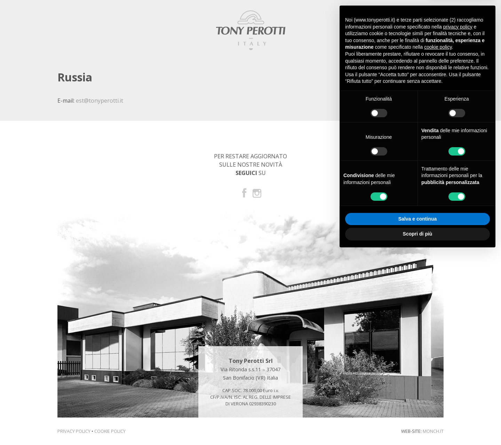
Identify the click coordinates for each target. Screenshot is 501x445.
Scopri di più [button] (417, 234)
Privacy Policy (73, 431)
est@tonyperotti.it (99, 100)
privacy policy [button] (457, 27)
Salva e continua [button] (417, 219)
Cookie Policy (110, 431)
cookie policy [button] (438, 47)
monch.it (433, 431)
